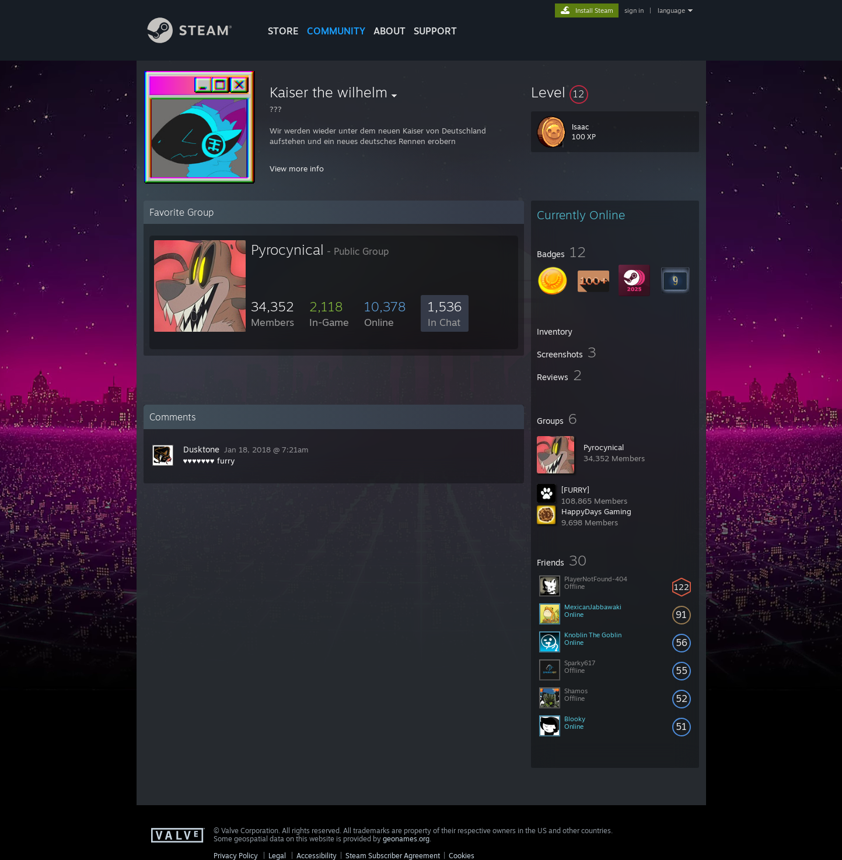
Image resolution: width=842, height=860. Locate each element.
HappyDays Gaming (596, 511)
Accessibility (316, 855)
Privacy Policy (236, 855)
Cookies (461, 855)
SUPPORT (435, 31)
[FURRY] (575, 489)
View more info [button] (297, 168)
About (389, 31)
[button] (615, 92)
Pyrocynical (604, 447)
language (671, 10)
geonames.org (406, 838)
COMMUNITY (336, 31)
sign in (634, 10)
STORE (283, 31)
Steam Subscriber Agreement (392, 855)
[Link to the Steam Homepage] (198, 40)
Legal (277, 855)
